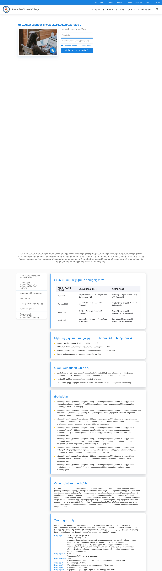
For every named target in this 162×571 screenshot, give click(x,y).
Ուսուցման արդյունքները (31, 303)
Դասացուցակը (27, 309)
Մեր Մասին (121, 2)
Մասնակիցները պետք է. (31, 293)
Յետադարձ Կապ (135, 2)
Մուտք (146, 2)
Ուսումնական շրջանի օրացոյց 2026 (30, 276)
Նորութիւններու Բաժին (105, 2)
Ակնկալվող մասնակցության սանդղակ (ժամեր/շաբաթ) (28, 285)
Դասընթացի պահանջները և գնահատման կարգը (29, 315)
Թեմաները (25, 298)
